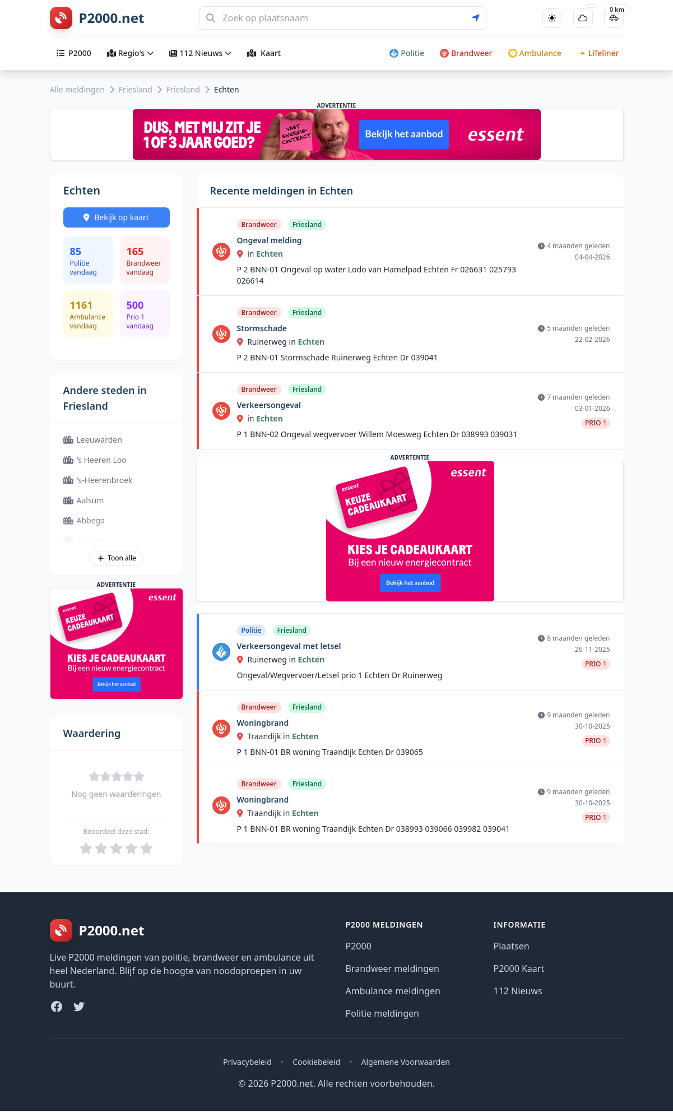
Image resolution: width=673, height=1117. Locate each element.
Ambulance (534, 53)
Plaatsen (512, 946)
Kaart (264, 53)
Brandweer (466, 53)
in (247, 253)
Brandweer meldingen (393, 968)
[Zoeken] (342, 18)
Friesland (135, 89)
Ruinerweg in (267, 341)
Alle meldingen (77, 89)
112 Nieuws (200, 53)
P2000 (74, 53)
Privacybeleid (247, 1061)
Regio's (130, 53)
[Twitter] (79, 1006)
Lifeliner (598, 53)
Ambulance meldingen (393, 991)
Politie (406, 53)
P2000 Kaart (519, 968)
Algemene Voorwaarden (405, 1061)
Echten (269, 253)
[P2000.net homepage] (97, 18)
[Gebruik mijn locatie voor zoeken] (479, 18)
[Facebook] (56, 1006)
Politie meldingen (382, 1013)
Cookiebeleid (316, 1061)
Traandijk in (264, 736)
